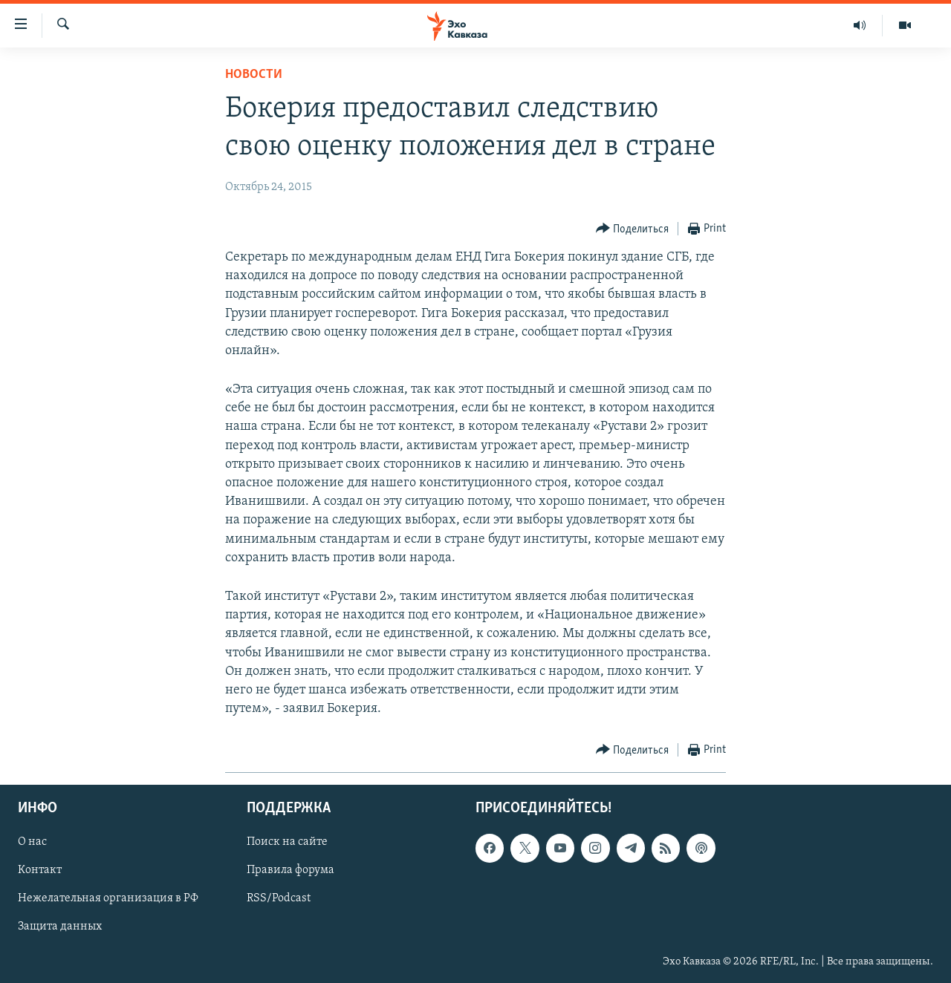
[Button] (632, 229)
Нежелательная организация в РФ (108, 899)
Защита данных (60, 927)
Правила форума (290, 871)
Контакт (40, 871)
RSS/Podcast (279, 899)
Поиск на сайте (287, 843)
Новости (253, 75)
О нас (32, 843)
